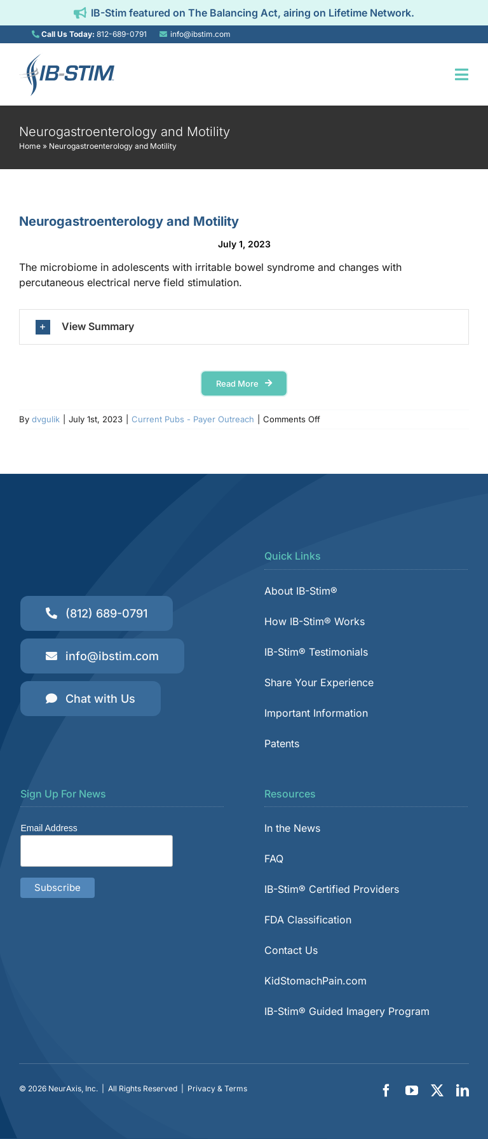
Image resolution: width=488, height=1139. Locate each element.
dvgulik (46, 419)
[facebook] (386, 1090)
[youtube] (411, 1090)
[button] (244, 327)
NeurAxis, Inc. (73, 1088)
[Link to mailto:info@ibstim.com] (163, 34)
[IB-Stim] (66, 58)
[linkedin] (462, 1090)
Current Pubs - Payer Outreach (193, 419)
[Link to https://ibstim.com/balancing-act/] (80, 12)
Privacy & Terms (217, 1088)
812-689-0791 (122, 34)
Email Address (48, 828)
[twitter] (437, 1090)
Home (30, 146)
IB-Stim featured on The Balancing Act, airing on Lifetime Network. (252, 12)
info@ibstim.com (200, 34)
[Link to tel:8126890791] (35, 34)
